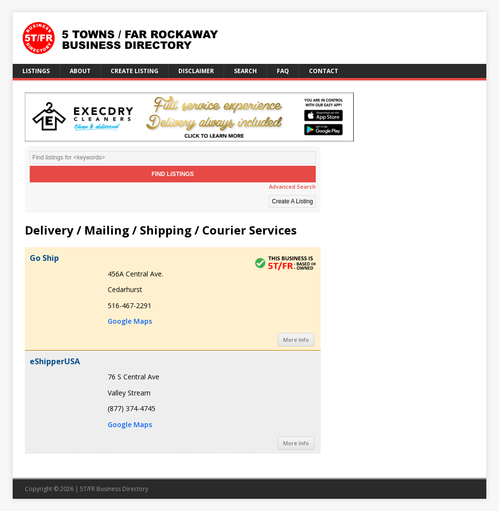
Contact (323, 71)
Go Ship (44, 258)
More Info (296, 339)
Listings (36, 71)
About (80, 71)
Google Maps (130, 321)
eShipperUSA (55, 361)
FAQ (283, 71)
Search (245, 71)
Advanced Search (292, 186)
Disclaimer (196, 71)
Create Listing (134, 71)
